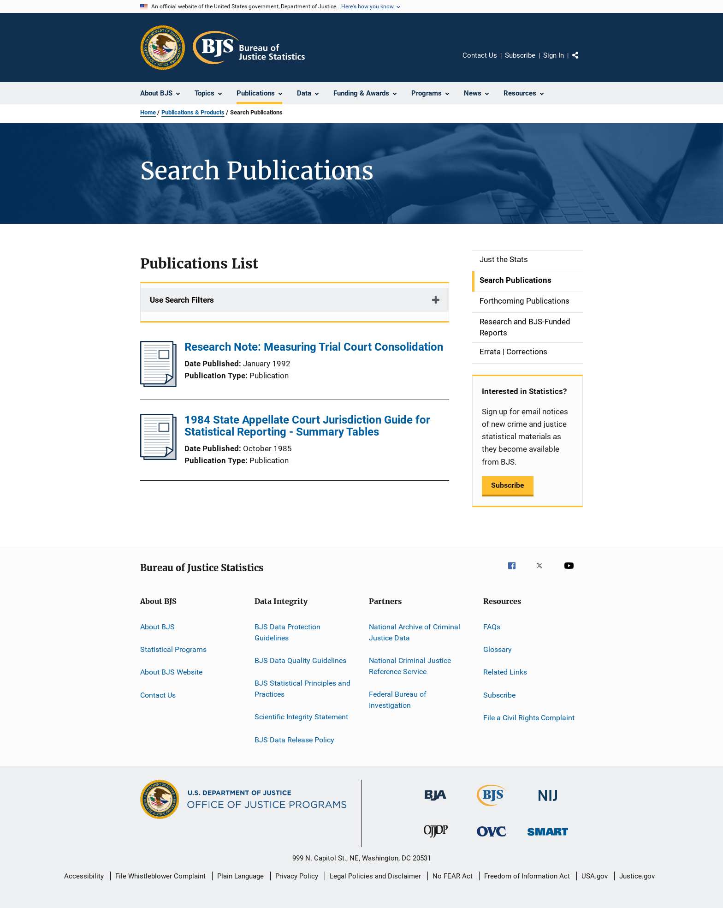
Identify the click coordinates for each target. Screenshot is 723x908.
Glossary (497, 649)
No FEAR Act (453, 876)
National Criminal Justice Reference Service (410, 666)
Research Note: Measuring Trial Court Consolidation (313, 346)
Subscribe (520, 55)
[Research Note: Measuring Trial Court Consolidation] (158, 384)
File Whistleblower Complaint (160, 876)
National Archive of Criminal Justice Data (414, 632)
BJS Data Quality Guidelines (300, 660)
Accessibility (84, 876)
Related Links (505, 672)
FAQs (491, 626)
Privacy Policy (296, 876)
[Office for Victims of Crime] (491, 838)
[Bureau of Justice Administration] (435, 802)
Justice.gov (637, 876)
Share (583, 62)
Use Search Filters (182, 300)
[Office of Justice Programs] (162, 47)
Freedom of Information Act (527, 876)
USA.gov (594, 876)
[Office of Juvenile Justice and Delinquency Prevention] (436, 839)
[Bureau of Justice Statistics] (492, 807)
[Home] (249, 47)
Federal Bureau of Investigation (398, 700)
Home (148, 112)
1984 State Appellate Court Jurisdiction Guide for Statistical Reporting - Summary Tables (307, 425)
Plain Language (240, 876)
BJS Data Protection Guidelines (287, 632)
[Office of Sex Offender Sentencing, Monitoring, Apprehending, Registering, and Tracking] (547, 837)
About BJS (157, 626)
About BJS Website (171, 672)
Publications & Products (193, 112)
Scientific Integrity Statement (301, 716)
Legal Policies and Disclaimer (375, 876)
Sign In (553, 55)
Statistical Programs (173, 649)
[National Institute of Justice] (548, 802)
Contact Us (479, 55)
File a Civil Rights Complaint (529, 717)
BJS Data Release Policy (294, 739)
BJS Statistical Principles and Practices (302, 689)
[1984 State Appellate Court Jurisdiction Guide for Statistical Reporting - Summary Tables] (158, 457)
